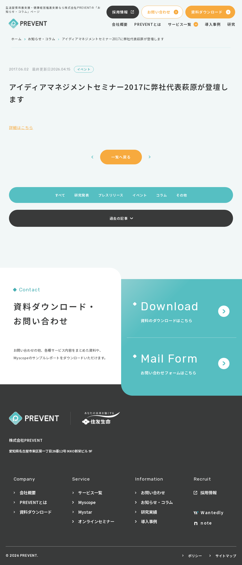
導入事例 (213, 24)
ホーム (16, 38)
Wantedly (209, 512)
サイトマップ (225, 555)
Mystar (85, 512)
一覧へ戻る (121, 156)
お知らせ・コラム (41, 38)
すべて (60, 195)
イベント (139, 195)
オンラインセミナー (96, 521)
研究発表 (81, 195)
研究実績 (149, 512)
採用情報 (123, 11)
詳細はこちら (21, 127)
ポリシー (195, 555)
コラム (161, 195)
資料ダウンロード (210, 11)
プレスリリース (110, 195)
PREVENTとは (147, 24)
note (203, 523)
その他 (181, 195)
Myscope (87, 502)
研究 (231, 24)
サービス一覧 (90, 492)
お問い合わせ (162, 11)
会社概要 (119, 24)
